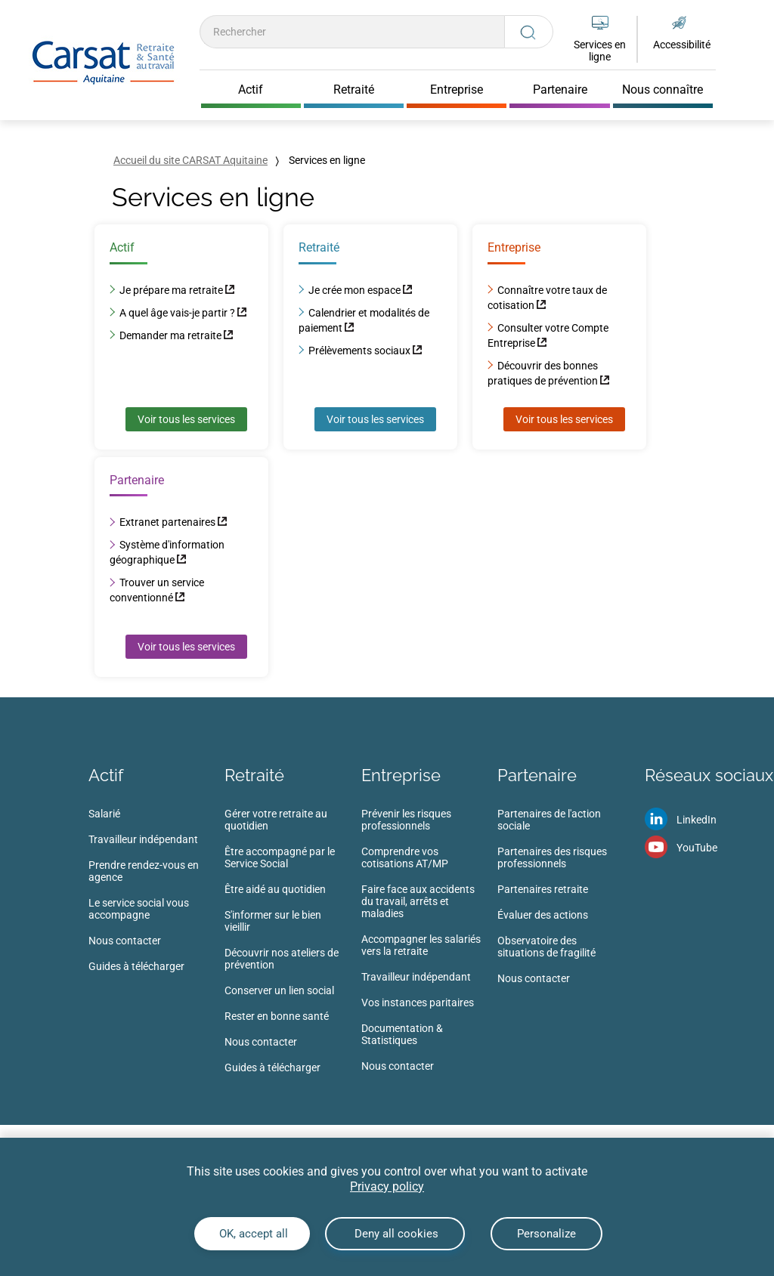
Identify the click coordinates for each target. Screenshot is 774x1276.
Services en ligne (600, 51)
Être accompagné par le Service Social (279, 857)
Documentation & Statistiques (402, 1034)
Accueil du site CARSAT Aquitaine (190, 160)
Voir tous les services (186, 419)
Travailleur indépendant (143, 839)
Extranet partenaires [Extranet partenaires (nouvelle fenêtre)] (167, 522)
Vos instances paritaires (417, 1002)
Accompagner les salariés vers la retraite (421, 945)
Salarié (104, 814)
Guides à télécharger (136, 966)
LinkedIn (696, 820)
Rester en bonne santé (276, 1016)
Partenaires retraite (542, 889)
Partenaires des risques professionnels (552, 857)
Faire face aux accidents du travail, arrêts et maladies (418, 901)
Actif (105, 775)
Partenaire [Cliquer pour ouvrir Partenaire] (560, 90)
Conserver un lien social (279, 990)
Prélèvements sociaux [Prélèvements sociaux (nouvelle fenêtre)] (359, 350)
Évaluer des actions (542, 915)
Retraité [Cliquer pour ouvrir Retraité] (353, 90)
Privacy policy (387, 1186)
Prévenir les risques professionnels (406, 820)
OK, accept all (252, 1233)
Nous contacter (124, 941)
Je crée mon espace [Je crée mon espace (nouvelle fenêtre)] (354, 290)
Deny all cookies (394, 1233)
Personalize (546, 1233)
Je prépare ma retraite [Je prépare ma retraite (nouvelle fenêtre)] (171, 290)
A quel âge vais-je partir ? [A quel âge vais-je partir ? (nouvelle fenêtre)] (178, 313)
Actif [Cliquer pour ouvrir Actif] (250, 90)
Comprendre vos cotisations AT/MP (404, 857)
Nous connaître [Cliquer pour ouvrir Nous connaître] (662, 90)
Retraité (254, 775)
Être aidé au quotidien (275, 889)
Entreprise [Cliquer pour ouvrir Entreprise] (456, 90)
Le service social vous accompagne (138, 909)
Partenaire (537, 775)
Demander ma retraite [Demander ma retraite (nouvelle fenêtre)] (170, 335)
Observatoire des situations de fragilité (546, 947)
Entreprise (401, 775)
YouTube (696, 848)
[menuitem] (156, 894)
